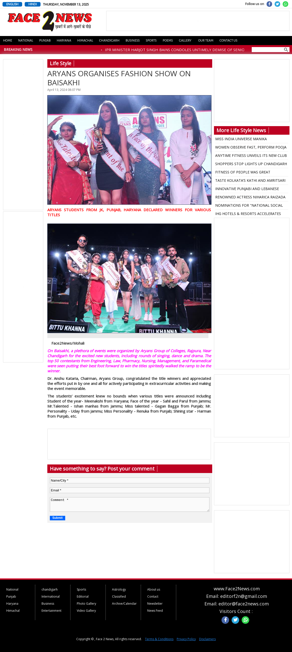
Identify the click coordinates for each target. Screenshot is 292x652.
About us (153, 589)
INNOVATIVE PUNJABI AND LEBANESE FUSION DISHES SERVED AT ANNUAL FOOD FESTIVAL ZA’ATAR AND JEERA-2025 (251, 189)
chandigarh (50, 589)
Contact (152, 596)
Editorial (83, 596)
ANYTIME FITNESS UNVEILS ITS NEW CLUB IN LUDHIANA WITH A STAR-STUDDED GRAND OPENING (251, 156)
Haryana (64, 40)
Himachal (85, 40)
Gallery (185, 40)
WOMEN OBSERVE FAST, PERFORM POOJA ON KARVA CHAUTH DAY (250, 148)
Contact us (228, 40)
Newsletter (155, 603)
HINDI (32, 4)
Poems (168, 40)
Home (7, 40)
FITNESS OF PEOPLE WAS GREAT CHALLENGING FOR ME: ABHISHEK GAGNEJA (244, 173)
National (25, 40)
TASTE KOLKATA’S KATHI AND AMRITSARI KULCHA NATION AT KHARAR (250, 181)
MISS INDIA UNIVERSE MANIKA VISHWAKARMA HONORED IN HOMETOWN (251, 139)
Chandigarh (109, 40)
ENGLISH (12, 4)
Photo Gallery (86, 603)
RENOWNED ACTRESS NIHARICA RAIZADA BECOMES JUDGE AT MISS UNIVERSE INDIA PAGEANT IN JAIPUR (251, 198)
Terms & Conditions (159, 639)
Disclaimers (207, 639)
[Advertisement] (23, 134)
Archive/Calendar (124, 603)
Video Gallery (86, 610)
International (51, 596)
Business (133, 40)
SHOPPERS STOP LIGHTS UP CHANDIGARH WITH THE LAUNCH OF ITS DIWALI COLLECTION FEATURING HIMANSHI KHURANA (251, 164)
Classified (119, 596)
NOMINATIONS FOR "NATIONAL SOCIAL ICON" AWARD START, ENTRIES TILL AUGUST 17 (249, 206)
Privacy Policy (186, 639)
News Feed (155, 610)
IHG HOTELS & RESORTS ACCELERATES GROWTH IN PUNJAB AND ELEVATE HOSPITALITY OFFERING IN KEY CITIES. (248, 214)
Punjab (45, 40)
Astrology (119, 589)
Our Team (205, 40)
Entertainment (51, 610)
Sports (151, 40)
